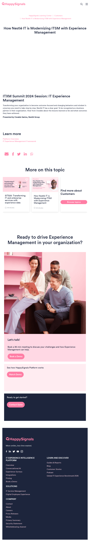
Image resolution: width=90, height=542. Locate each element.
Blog (49, 466)
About (8, 507)
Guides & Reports (54, 462)
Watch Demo (15, 377)
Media (8, 517)
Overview (10, 465)
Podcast (50, 472)
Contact (9, 504)
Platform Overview (11, 139)
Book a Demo (16, 359)
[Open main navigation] (87, 4)
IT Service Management (16, 491)
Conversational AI (13, 468)
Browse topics (74, 202)
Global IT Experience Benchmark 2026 (63, 476)
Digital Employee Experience (18, 494)
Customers (58, 16)
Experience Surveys (14, 471)
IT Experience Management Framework (19, 141)
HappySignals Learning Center (40, 16)
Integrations (11, 475)
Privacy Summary (13, 520)
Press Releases (12, 513)
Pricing (9, 478)
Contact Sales (16, 406)
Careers (9, 510)
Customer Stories (54, 469)
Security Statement (14, 523)
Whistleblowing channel (16, 527)
